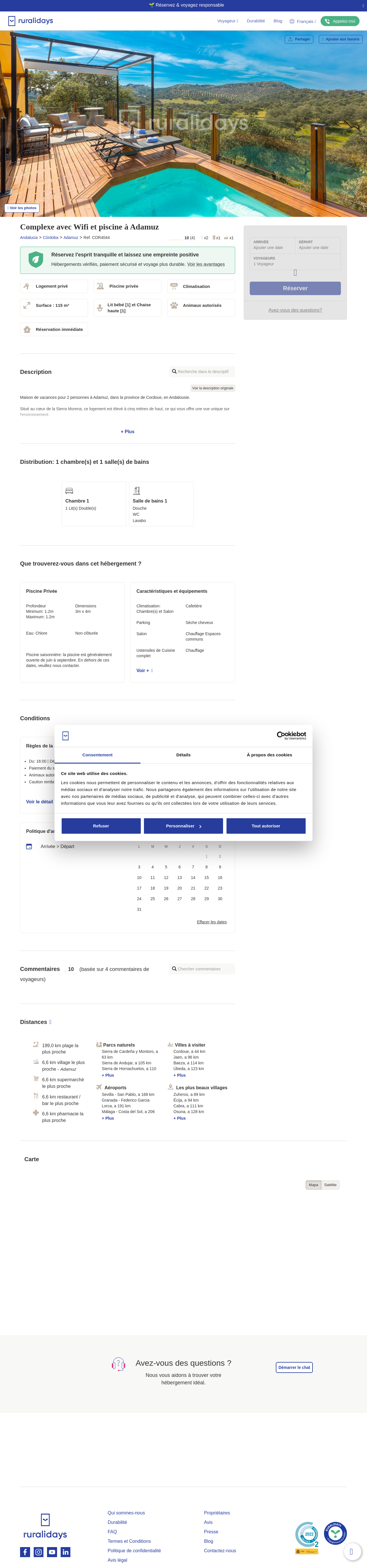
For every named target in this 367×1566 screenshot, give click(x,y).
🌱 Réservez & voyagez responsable (181, 5)
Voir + (144, 670)
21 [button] (193, 888)
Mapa (313, 1185)
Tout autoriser (266, 825)
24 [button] (139, 898)
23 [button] (220, 888)
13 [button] (179, 877)
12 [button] (166, 877)
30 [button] (220, 898)
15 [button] (206, 877)
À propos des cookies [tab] (269, 754)
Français (303, 21)
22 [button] (206, 888)
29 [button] (206, 898)
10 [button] (139, 877)
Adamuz (71, 237)
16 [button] (220, 877)
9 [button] (220, 867)
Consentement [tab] (97, 754)
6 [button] (180, 867)
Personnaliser (183, 825)
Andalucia (29, 237)
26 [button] (166, 898)
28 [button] (193, 898)
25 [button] (153, 898)
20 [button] (179, 888)
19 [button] (166, 888)
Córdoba (50, 237)
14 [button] (193, 877)
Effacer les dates (212, 922)
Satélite (330, 1185)
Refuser (101, 825)
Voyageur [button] (227, 20)
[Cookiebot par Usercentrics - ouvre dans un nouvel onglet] (281, 736)
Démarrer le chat (294, 1367)
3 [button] (139, 867)
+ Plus (127, 414)
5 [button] (166, 867)
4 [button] (153, 867)
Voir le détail (41, 801)
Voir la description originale (212, 388)
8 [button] (207, 867)
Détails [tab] (183, 754)
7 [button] (193, 867)
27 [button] (179, 898)
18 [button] (153, 888)
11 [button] (153, 877)
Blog (278, 20)
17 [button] (139, 888)
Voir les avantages (206, 264)
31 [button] (139, 909)
